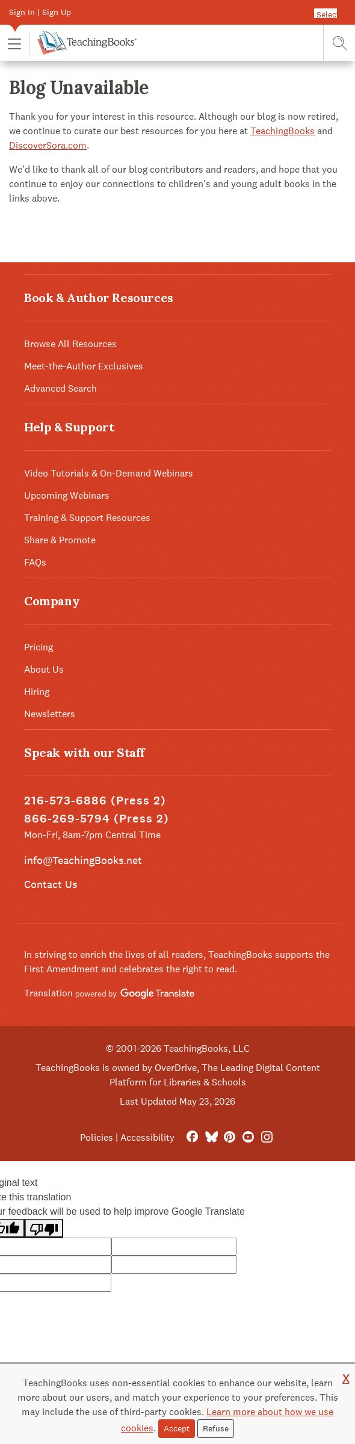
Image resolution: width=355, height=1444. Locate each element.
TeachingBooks (282, 131)
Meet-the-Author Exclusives (83, 366)
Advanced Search (60, 388)
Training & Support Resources (87, 517)
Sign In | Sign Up (40, 12)
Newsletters (49, 714)
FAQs (35, 562)
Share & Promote (60, 540)
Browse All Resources (70, 344)
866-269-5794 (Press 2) (96, 818)
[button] (14, 43)
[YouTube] (248, 1137)
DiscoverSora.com (48, 145)
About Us (44, 669)
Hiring (36, 691)
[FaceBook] (192, 1137)
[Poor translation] (44, 1228)
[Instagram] (267, 1137)
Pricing (38, 647)
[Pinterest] (229, 1137)
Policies (96, 1137)
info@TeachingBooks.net (83, 860)
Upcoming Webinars (67, 495)
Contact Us (50, 884)
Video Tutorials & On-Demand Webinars (108, 473)
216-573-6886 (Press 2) (95, 800)
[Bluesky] (211, 1137)
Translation (109, 993)
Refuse (216, 1428)
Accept (177, 1428)
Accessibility (147, 1137)
